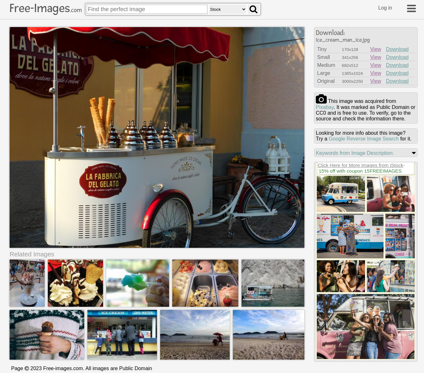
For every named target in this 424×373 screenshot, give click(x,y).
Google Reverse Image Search (364, 138)
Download (397, 49)
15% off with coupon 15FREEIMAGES (360, 171)
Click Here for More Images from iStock (360, 165)
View (375, 49)
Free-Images (46, 8)
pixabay (325, 107)
